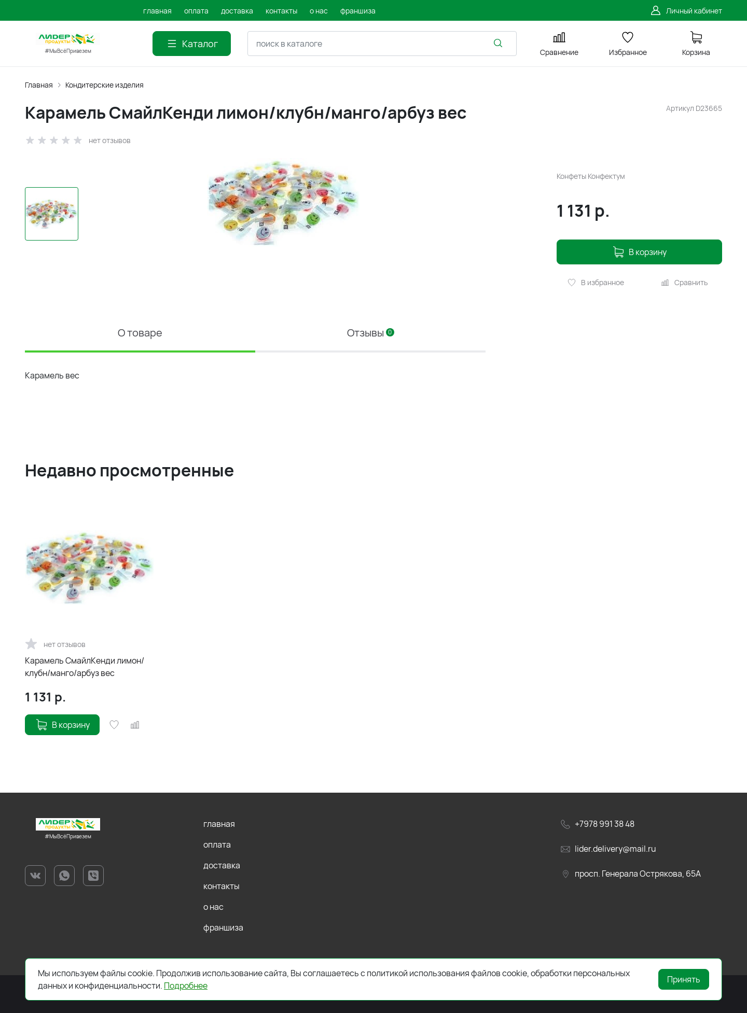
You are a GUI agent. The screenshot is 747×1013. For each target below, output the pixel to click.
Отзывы (370, 333)
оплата (217, 844)
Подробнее (186, 985)
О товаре (140, 333)
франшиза (223, 927)
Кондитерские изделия (104, 85)
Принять (683, 979)
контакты (221, 886)
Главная (39, 85)
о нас (213, 906)
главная (219, 823)
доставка (221, 865)
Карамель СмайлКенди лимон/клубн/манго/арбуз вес (84, 667)
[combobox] (382, 43)
